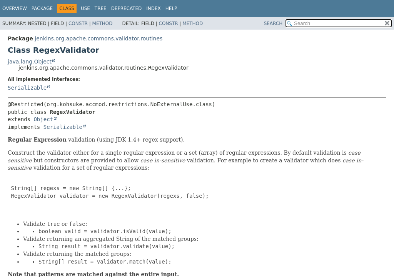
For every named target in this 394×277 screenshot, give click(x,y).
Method (102, 23)
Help (171, 8)
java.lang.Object (30, 61)
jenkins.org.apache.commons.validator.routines (98, 38)
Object (43, 119)
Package (42, 8)
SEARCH (273, 23)
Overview (14, 8)
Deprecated (126, 8)
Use (85, 8)
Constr (78, 23)
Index (153, 8)
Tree (101, 8)
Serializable (27, 88)
